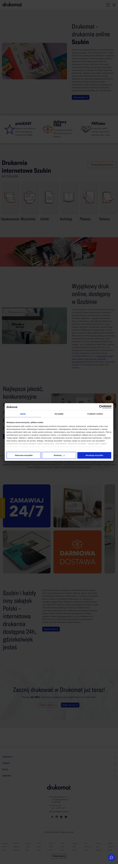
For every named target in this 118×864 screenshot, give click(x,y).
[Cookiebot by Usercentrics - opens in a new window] (100, 407)
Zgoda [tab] (23, 414)
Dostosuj (59, 455)
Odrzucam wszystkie (24, 455)
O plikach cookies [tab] (95, 414)
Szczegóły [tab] (59, 414)
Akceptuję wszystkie (94, 455)
